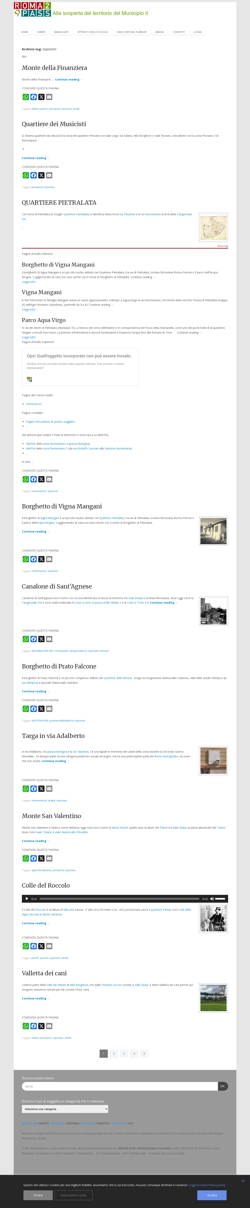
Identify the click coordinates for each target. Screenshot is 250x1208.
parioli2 (44, 958)
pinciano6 (58, 870)
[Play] (27, 899)
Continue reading (69, 79)
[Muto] (212, 899)
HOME (24, 32)
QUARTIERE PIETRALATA (59, 202)
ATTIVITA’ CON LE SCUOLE (92, 32)
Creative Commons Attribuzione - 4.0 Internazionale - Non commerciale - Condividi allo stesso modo (117, 1153)
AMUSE (159, 32)
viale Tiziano (44, 832)
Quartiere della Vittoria (118, 678)
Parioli (164, 827)
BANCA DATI (61, 32)
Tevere (221, 827)
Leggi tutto (29, 282)
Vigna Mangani (49, 518)
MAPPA (31, 444)
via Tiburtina (127, 214)
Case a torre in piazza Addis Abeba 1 (98, 602)
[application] (125, 899)
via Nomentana (151, 214)
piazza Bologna (79, 444)
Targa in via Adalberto (53, 736)
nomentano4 (39, 800)
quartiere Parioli (161, 909)
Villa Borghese (79, 985)
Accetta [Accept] (212, 1195)
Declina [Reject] (38, 1195)
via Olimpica (29, 682)
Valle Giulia (179, 827)
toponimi (66, 108)
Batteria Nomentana (118, 448)
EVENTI (41, 32)
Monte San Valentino (51, 816)
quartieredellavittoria (61, 720)
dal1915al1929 (40, 720)
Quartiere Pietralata (75, 214)
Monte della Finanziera (54, 67)
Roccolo (41, 909)
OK (221, 1085)
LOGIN (198, 32)
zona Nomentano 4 (55, 444)
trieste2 (104, 651)
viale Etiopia (135, 598)
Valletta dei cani (44, 973)
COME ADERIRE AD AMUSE (190, 1148)
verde (76, 108)
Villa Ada (68, 909)
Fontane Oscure (111, 985)
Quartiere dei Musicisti (54, 124)
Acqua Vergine (45, 522)
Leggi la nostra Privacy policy (207, 1185)
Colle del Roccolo (46, 885)
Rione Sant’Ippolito (166, 756)
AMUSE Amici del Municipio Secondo (144, 1148)
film (51, 651)
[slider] (119, 899)
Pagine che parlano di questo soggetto (50, 421)
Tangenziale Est (32, 602)
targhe (51, 800)
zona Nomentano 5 (55, 448)
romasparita (61, 651)
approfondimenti (41, 870)
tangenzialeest (78, 651)
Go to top (223, 246)
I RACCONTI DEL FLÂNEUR (131, 32)
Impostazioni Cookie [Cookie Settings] (74, 1195)
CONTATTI (179, 32)
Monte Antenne (52, 914)
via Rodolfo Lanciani (86, 448)
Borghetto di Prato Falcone (59, 666)
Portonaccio (33, 404)
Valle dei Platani (56, 985)
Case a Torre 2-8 (138, 602)
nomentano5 (39, 491)
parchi (44, 108)
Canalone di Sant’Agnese (57, 586)
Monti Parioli (120, 827)
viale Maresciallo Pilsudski (71, 832)
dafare (35, 108)
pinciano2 (54, 108)
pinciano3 (37, 187)
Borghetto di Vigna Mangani (62, 506)
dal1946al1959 (40, 651)
